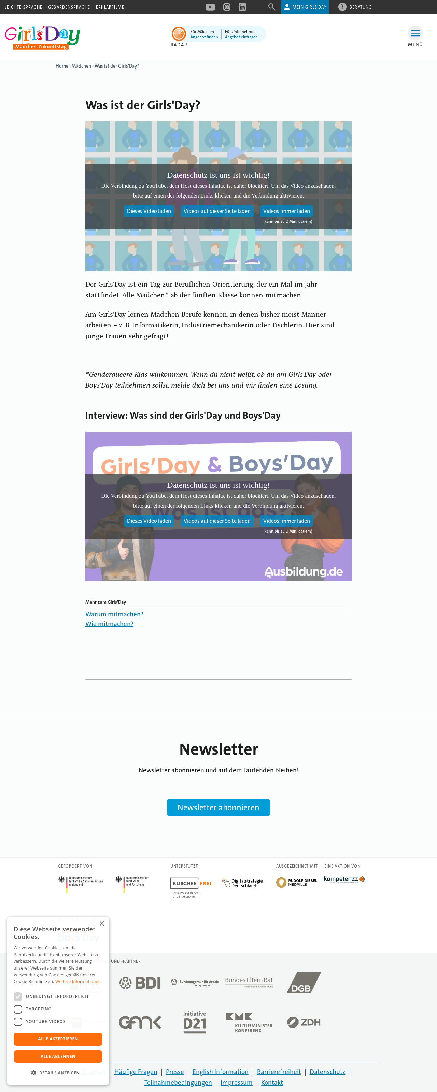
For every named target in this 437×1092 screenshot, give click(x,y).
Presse (175, 1071)
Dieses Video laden (149, 211)
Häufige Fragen (135, 1071)
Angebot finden (204, 37)
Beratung (361, 7)
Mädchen (81, 66)
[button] (58, 1072)
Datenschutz (328, 1071)
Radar (179, 45)
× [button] (101, 924)
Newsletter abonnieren (218, 807)
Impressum (237, 1082)
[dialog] (58, 1001)
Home (62, 66)
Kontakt (272, 1082)
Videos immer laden (286, 211)
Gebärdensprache (69, 7)
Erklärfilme (110, 7)
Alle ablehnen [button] (58, 1056)
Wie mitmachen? (109, 624)
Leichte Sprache (23, 7)
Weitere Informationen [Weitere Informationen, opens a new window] (78, 982)
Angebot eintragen (241, 37)
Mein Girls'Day (309, 7)
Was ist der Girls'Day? (117, 66)
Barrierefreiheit (279, 1071)
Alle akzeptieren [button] (58, 1039)
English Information (221, 1071)
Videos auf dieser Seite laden (217, 211)
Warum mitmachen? (114, 614)
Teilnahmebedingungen (178, 1082)
